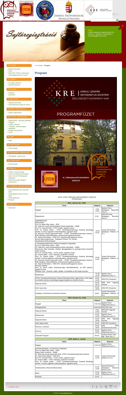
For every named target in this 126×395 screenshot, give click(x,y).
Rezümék (11, 95)
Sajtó (10, 140)
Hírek (10, 71)
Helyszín (11, 122)
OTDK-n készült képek (16, 172)
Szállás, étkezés (14, 124)
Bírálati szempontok (15, 130)
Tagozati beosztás (14, 103)
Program (11, 93)
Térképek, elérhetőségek (17, 126)
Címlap (39, 65)
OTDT (10, 132)
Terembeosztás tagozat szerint (19, 105)
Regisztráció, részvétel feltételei (19, 120)
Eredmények (12, 164)
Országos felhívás (14, 83)
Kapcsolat (11, 208)
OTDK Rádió (12, 148)
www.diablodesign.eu (66, 393)
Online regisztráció (15, 113)
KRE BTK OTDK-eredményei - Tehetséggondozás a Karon (19, 74)
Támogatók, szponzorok (16, 156)
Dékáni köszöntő (14, 69)
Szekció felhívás (14, 85)
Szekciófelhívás (13, 198)
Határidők (11, 128)
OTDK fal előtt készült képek (18, 174)
